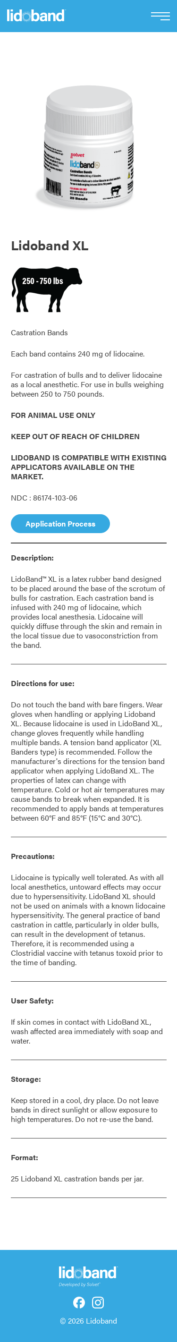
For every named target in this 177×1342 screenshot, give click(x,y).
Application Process (60, 523)
